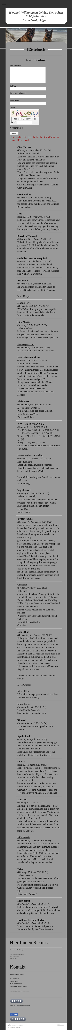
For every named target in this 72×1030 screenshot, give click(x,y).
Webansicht (60, 1025)
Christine (22, 584)
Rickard (21, 720)
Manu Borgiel (24, 704)
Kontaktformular (25, 991)
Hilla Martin (23, 322)
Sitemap (21, 1025)
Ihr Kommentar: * (16, 66)
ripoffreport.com (25, 344)
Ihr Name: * (14, 86)
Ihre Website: (14, 100)
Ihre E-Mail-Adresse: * (25, 93)
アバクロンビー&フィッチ (31, 424)
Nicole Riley (23, 632)
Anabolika (22, 280)
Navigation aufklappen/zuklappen (36, 4)
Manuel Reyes (24, 303)
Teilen (13, 1015)
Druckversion (13, 1025)
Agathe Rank (24, 736)
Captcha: (20, 108)
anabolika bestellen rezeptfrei (32, 258)
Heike (20, 869)
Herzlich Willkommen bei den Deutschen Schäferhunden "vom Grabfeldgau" (36, 16)
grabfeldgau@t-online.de (20, 986)
